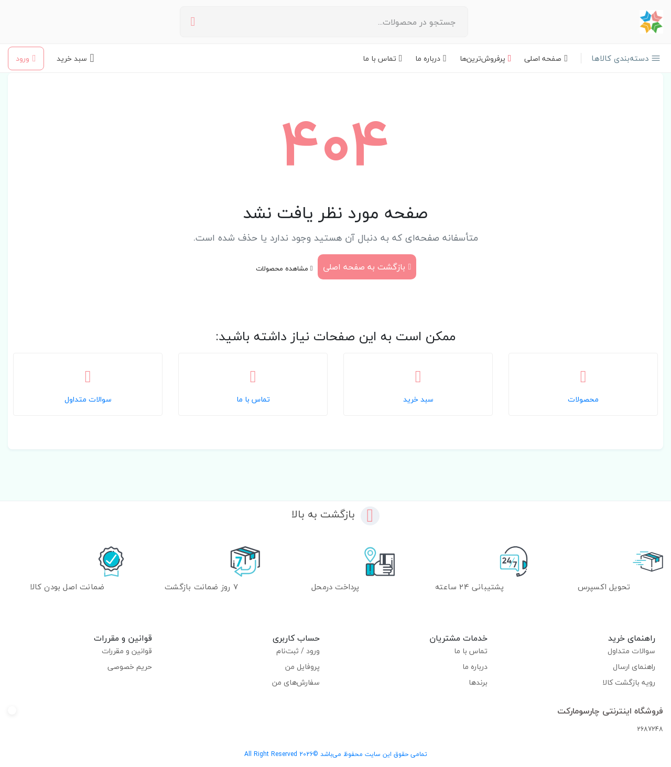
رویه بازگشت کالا (629, 682)
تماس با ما (383, 58)
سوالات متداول (631, 650)
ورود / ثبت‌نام (298, 650)
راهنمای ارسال (634, 666)
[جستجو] (193, 21)
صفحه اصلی (546, 58)
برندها (478, 682)
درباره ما (431, 58)
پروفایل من (302, 666)
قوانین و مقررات (127, 650)
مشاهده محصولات (284, 268)
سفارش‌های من (296, 682)
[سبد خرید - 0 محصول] (75, 58)
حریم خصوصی (129, 666)
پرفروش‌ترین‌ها (486, 58)
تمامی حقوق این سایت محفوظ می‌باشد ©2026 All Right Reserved (335, 754)
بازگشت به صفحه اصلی (367, 267)
